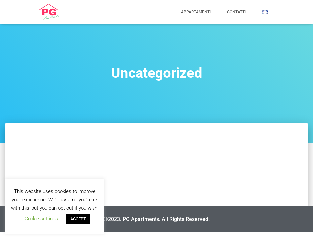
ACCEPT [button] (78, 218)
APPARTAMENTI (196, 12)
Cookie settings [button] (41, 219)
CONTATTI (236, 12)
